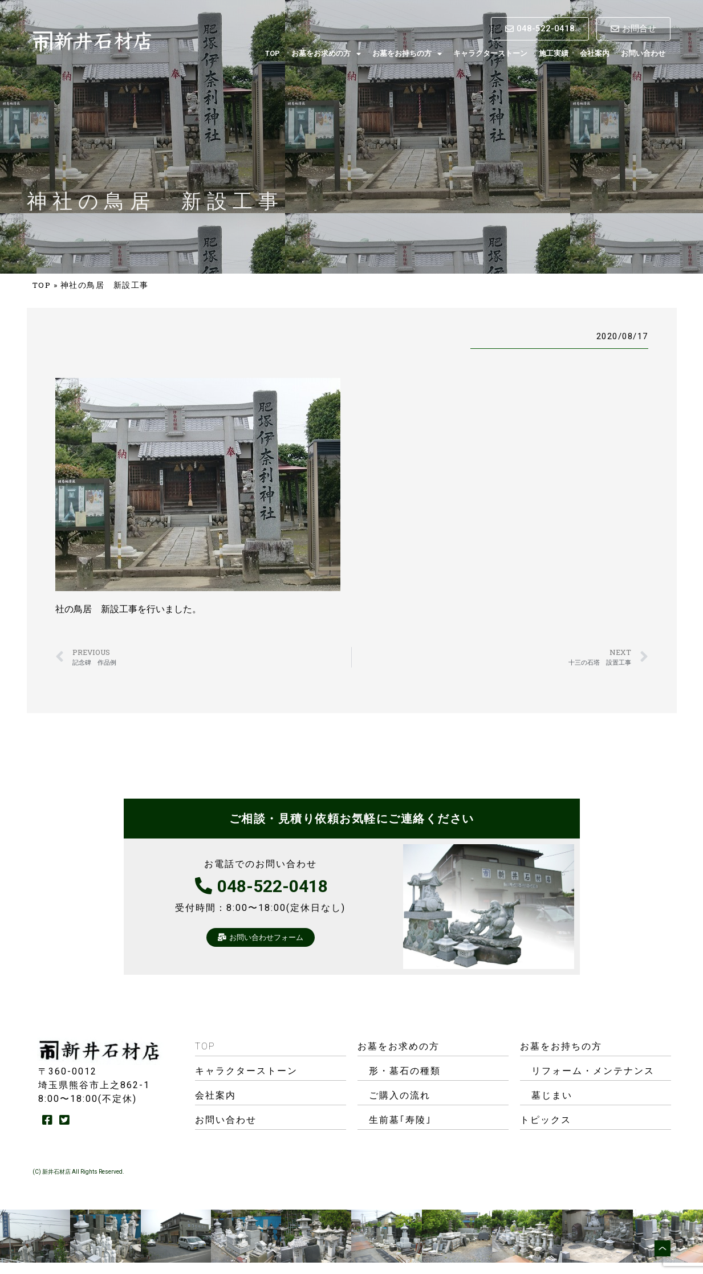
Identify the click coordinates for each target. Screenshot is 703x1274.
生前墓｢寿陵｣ (400, 1119)
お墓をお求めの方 (326, 53)
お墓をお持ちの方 (407, 53)
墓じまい (551, 1095)
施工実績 (553, 53)
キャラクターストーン (490, 53)
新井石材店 (56, 1172)
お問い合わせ (643, 53)
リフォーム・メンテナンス (593, 1070)
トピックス (545, 1119)
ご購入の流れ (399, 1095)
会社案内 (594, 53)
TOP (272, 53)
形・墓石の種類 (405, 1070)
